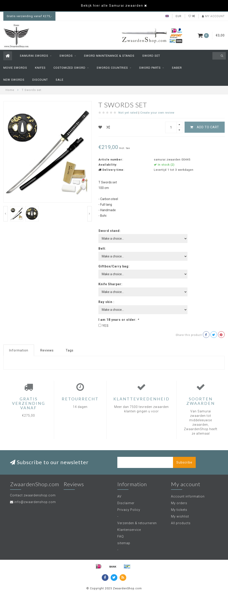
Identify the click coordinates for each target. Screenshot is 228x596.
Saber (177, 67)
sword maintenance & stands (109, 55)
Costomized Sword (69, 67)
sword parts (150, 67)
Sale (59, 79)
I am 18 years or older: (118, 319)
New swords (13, 79)
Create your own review (157, 112)
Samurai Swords (34, 55)
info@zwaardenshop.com (35, 502)
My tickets (179, 510)
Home (10, 90)
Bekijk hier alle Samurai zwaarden (112, 5)
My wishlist (180, 516)
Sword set (151, 55)
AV (119, 496)
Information (18, 350)
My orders (179, 503)
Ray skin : (106, 302)
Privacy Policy (128, 510)
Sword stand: (109, 231)
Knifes (40, 67)
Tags (69, 350)
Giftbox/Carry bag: (114, 266)
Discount (40, 79)
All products (181, 523)
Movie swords (15, 67)
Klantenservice (129, 530)
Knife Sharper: (110, 284)
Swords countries (112, 67)
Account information (188, 496)
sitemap (123, 543)
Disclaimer (125, 503)
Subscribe (184, 462)
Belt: (102, 248)
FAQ (120, 536)
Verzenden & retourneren (137, 523)
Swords (66, 55)
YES (105, 325)
